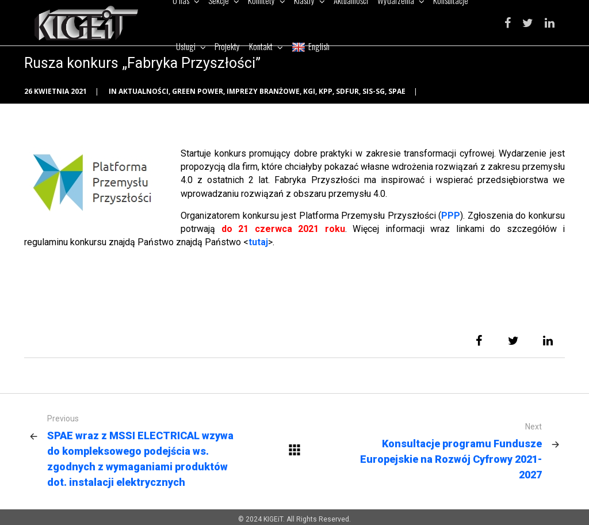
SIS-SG (373, 91)
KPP (325, 91)
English (311, 46)
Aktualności (143, 91)
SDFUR (347, 91)
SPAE (397, 91)
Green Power (197, 91)
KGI (309, 91)
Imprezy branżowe (263, 91)
